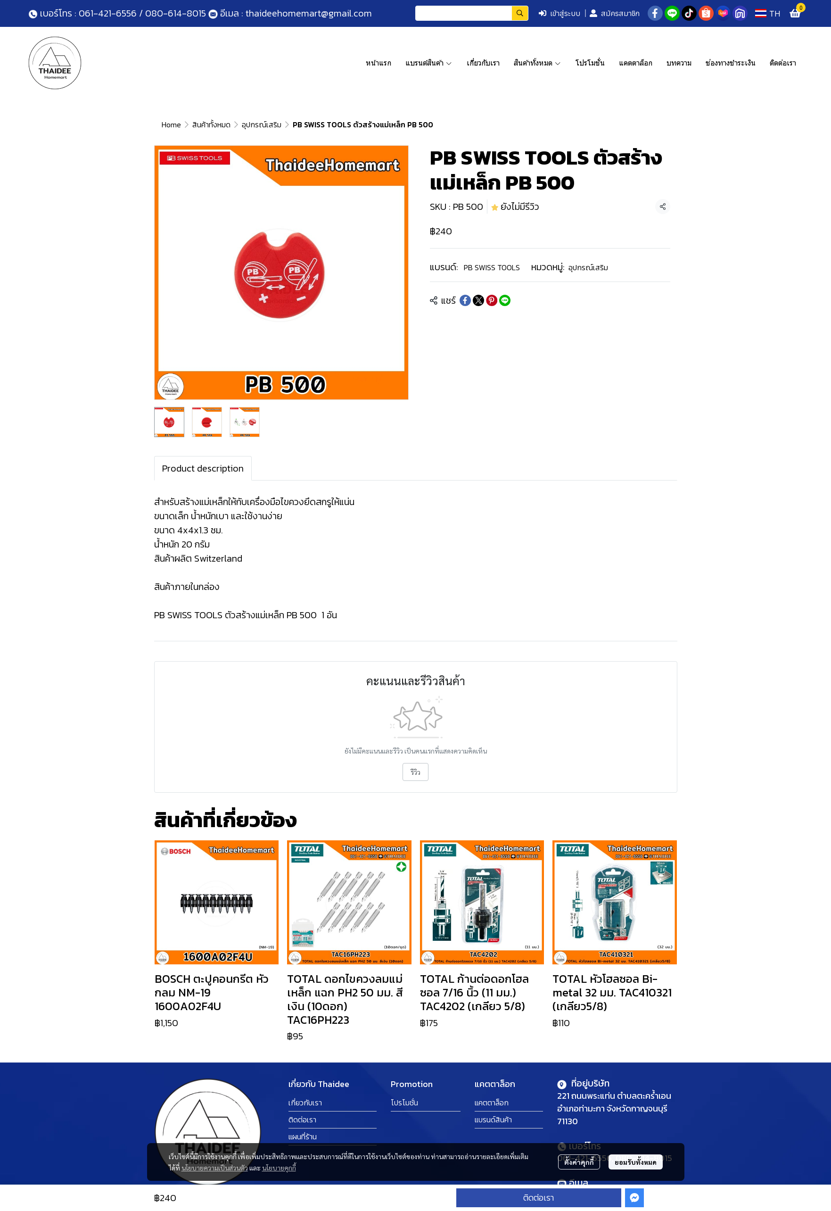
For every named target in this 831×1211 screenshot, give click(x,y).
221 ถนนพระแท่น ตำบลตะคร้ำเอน (614, 1095)
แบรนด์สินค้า (493, 1119)
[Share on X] (478, 300)
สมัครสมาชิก (615, 13)
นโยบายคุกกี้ (279, 1167)
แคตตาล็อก (492, 1102)
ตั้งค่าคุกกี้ (579, 1162)
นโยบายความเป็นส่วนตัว (214, 1167)
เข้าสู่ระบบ (559, 13)
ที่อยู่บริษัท (589, 1083)
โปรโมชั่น (404, 1102)
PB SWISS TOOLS (492, 267)
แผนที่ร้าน (302, 1136)
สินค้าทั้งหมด (211, 124)
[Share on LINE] (504, 300)
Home (171, 124)
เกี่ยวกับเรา (305, 1102)
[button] (472, 13)
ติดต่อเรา (538, 1197)
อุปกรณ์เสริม (261, 124)
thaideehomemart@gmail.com (307, 13)
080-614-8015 (175, 13)
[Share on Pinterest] (491, 300)
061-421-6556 (108, 13)
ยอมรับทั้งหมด (636, 1162)
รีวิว (415, 772)
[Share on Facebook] (465, 300)
